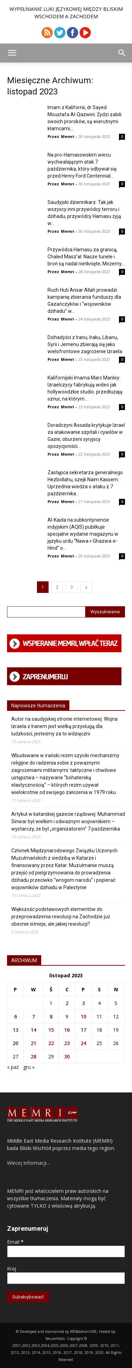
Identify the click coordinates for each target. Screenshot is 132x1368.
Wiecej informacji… (28, 1162)
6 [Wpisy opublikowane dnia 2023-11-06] (15, 1016)
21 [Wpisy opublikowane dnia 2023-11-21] (33, 1043)
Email (15, 1241)
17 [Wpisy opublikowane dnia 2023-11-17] (83, 1029)
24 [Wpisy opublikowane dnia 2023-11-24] (83, 1043)
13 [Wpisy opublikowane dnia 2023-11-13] (15, 1029)
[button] (12, 53)
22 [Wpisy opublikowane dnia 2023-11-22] (51, 1043)
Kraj (11, 1268)
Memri (67, 136)
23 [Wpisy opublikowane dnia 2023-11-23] (67, 1043)
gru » (28, 1067)
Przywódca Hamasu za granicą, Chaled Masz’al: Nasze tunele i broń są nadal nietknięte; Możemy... (86, 256)
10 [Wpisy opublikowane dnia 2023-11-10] (83, 1016)
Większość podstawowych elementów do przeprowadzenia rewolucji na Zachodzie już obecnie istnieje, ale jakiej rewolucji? (60, 916)
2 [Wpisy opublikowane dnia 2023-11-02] (66, 1003)
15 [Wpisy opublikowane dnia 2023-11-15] (51, 1029)
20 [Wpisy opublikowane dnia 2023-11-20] (15, 1043)
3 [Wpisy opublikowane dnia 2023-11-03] (83, 1003)
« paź (13, 1067)
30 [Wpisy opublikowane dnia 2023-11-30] (67, 1056)
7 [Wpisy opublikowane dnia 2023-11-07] (33, 1016)
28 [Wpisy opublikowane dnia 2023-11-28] (33, 1056)
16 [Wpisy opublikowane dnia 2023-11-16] (67, 1029)
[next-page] (86, 587)
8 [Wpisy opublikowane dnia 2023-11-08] (51, 1016)
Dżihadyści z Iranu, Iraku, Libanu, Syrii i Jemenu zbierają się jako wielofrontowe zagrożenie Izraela (85, 344)
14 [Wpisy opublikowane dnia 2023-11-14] (33, 1029)
